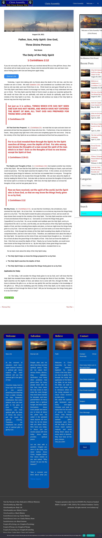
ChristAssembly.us (9, 513)
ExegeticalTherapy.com (10, 527)
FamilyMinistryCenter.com (11, 518)
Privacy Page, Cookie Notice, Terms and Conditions (19, 532)
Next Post (70, 307)
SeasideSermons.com (9, 521)
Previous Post (5, 307)
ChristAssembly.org (9, 504)
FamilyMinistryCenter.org (11, 516)
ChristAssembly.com (9, 510)
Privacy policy (90, 535)
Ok (84, 535)
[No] (100, 535)
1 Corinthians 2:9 (16, 119)
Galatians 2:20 (35, 84)
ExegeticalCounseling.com (11, 530)
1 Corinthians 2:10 (40, 166)
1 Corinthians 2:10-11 (18, 157)
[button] (98, 3)
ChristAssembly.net (9, 507)
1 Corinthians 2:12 (38, 60)
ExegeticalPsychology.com (11, 524)
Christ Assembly (40, 3)
